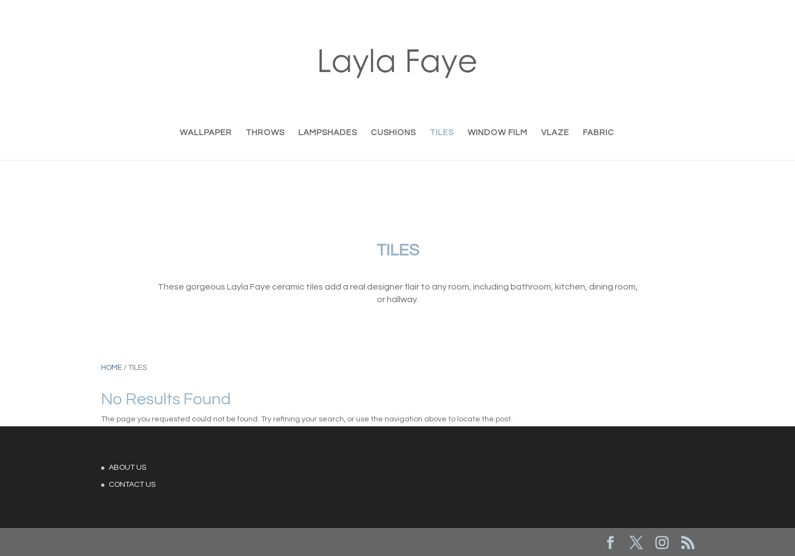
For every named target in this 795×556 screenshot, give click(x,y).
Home (111, 367)
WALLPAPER (206, 133)
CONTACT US (132, 484)
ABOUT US (127, 467)
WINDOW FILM (497, 133)
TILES (442, 133)
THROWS (265, 133)
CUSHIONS (393, 133)
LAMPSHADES (327, 133)
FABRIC (598, 133)
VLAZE (555, 133)
